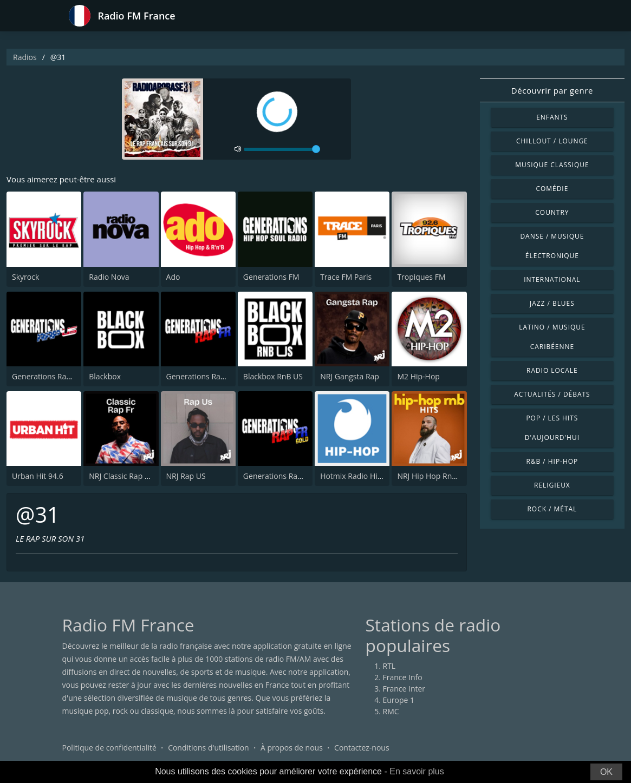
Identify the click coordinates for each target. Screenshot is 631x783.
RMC (391, 711)
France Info (402, 677)
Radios (25, 57)
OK (606, 772)
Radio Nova (109, 277)
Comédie (552, 188)
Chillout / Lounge (552, 141)
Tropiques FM (421, 277)
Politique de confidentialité (109, 747)
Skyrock (25, 277)
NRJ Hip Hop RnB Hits (434, 476)
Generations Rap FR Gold (287, 476)
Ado (173, 277)
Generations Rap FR (201, 376)
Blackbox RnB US (273, 376)
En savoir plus (416, 771)
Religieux (552, 485)
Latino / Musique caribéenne (552, 337)
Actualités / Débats (552, 394)
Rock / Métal (552, 509)
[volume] (282, 149)
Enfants (552, 117)
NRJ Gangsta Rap (349, 376)
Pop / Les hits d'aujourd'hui (552, 427)
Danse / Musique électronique (552, 246)
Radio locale (552, 370)
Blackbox (105, 376)
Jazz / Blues (552, 303)
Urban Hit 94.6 (37, 476)
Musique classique (552, 164)
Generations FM (271, 277)
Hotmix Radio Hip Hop (359, 476)
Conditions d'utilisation (208, 747)
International (552, 279)
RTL (389, 666)
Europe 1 (399, 700)
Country (552, 212)
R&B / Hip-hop (552, 461)
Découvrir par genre (552, 90)
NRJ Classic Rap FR (121, 476)
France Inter (404, 688)
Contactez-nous (361, 747)
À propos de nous (292, 747)
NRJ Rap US (186, 476)
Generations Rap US (47, 376)
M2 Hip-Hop (418, 376)
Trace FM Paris (346, 277)
